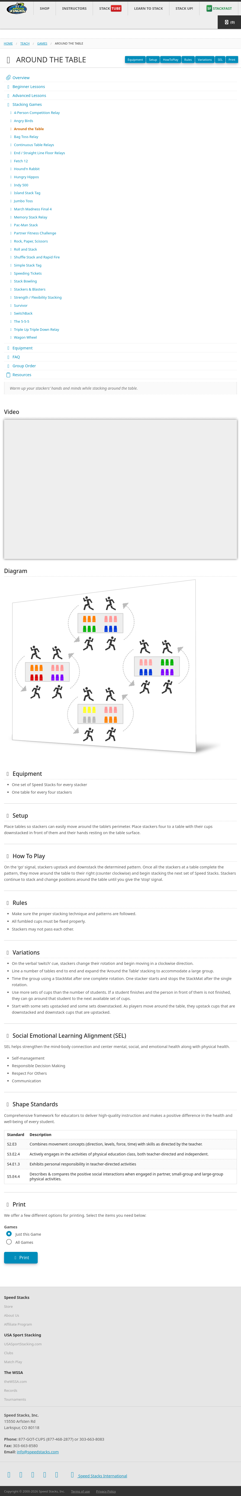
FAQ (12, 356)
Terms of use (80, 1491)
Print (232, 60)
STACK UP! (184, 8)
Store (8, 1306)
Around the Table (26, 128)
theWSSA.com (15, 1381)
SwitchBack (21, 313)
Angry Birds (21, 120)
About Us (11, 1315)
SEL (220, 60)
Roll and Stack (23, 249)
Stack (110, 8)
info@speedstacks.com (38, 1451)
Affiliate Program (18, 1324)
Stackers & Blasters (27, 289)
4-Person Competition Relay (34, 112)
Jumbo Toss (21, 200)
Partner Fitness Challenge (32, 233)
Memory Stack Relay (28, 217)
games (42, 43)
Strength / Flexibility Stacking (35, 297)
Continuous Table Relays (31, 144)
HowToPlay (170, 60)
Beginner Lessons (25, 86)
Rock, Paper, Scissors (28, 241)
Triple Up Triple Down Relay (34, 329)
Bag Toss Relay (23, 136)
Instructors (74, 8)
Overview (17, 77)
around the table (69, 43)
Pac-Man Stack (23, 225)
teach (25, 43)
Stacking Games (23, 104)
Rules (188, 60)
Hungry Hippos (24, 176)
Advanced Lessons (25, 95)
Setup (153, 60)
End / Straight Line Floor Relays (37, 152)
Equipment (135, 60)
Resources (18, 374)
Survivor (18, 305)
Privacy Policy (106, 1491)
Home (8, 43)
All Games (24, 1242)
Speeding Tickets (25, 273)
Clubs (8, 1352)
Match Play (13, 1361)
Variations (205, 60)
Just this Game (28, 1234)
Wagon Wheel (23, 337)
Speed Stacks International (97, 1475)
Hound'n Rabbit (24, 168)
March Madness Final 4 (30, 209)
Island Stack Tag (24, 192)
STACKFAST (219, 8)
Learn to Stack (148, 8)
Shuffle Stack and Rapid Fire (34, 257)
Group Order (20, 365)
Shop (44, 8)
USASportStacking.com (23, 1344)
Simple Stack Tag (25, 265)
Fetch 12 (18, 161)
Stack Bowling (23, 281)
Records (10, 1390)
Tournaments (15, 1399)
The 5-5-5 (19, 321)
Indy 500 (18, 185)
